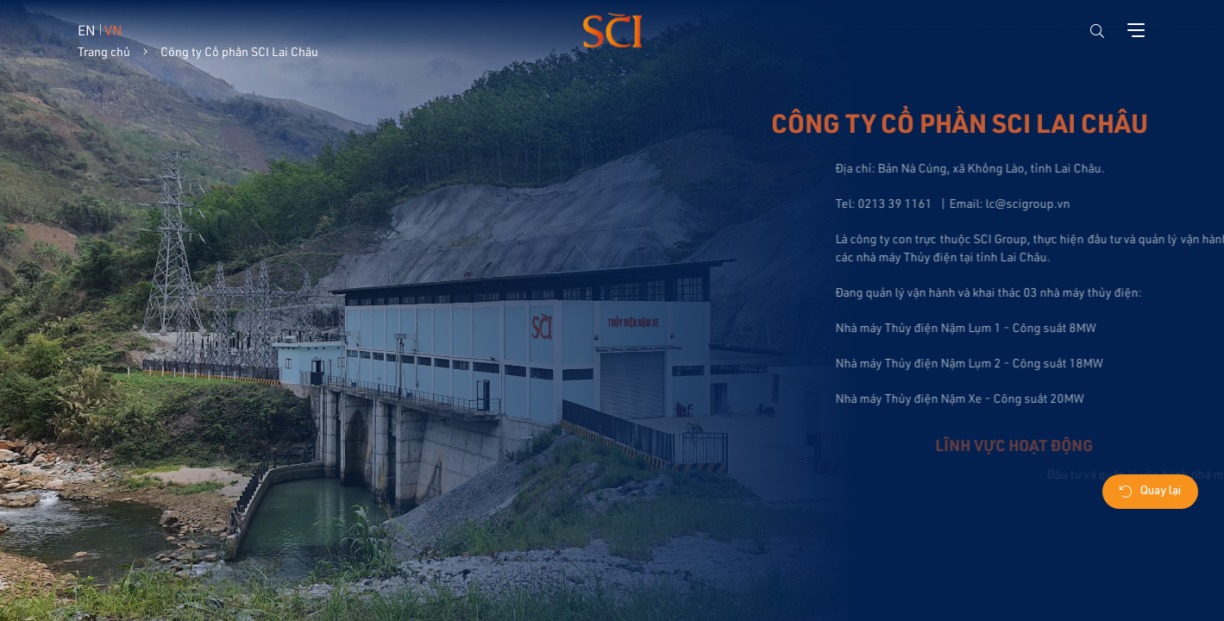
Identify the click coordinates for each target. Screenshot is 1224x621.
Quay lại (1150, 492)
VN (113, 30)
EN (87, 30)
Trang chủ (104, 52)
